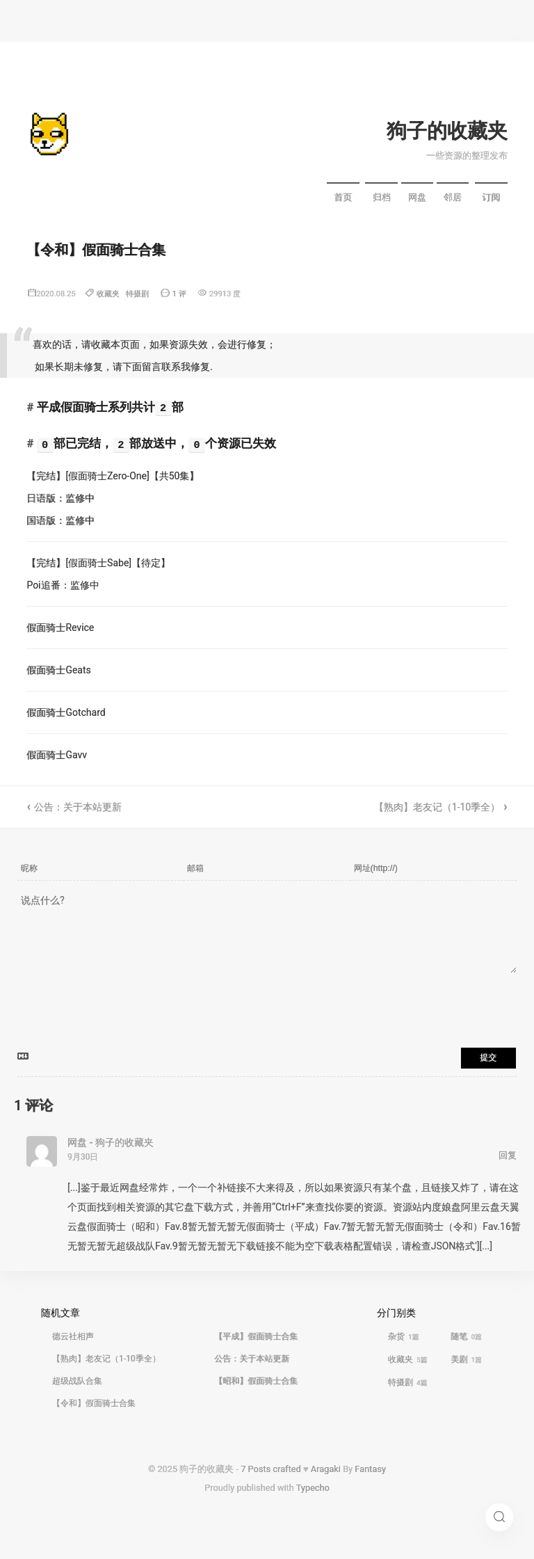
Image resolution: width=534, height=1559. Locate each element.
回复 (508, 1155)
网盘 (417, 197)
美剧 (466, 1359)
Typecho (313, 1487)
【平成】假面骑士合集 (256, 1336)
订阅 (491, 197)
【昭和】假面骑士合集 (256, 1381)
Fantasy (370, 1469)
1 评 (179, 293)
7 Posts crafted (271, 1469)
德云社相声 (73, 1336)
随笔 (466, 1336)
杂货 (403, 1336)
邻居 (453, 197)
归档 (382, 197)
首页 (343, 197)
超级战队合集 (77, 1381)
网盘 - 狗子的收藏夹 (110, 1142)
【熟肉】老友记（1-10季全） (437, 807)
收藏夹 (108, 293)
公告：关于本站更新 (78, 807)
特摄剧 (137, 293)
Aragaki (326, 1469)
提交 (488, 1057)
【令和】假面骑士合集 (94, 1403)
